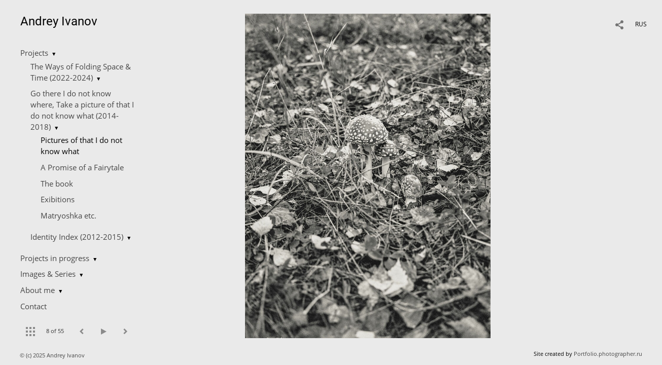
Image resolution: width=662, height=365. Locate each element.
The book (57, 183)
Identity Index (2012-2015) (76, 237)
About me (37, 290)
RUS (641, 24)
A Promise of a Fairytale (82, 167)
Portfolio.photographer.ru (608, 353)
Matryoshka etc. (68, 215)
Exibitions (58, 199)
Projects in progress (54, 258)
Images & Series (48, 274)
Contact (33, 306)
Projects (34, 53)
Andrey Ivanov (58, 21)
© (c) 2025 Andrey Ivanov (53, 355)
